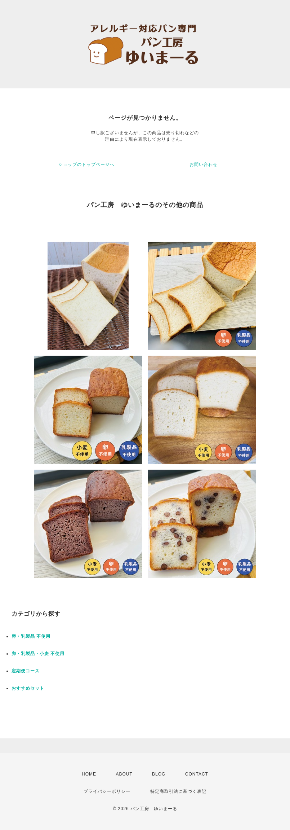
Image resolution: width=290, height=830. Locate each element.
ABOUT (124, 774)
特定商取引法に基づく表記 (178, 791)
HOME (89, 774)
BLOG (158, 774)
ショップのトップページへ (86, 164)
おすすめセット (28, 688)
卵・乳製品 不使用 (31, 636)
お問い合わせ (203, 164)
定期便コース (26, 670)
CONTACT (196, 774)
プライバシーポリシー (107, 791)
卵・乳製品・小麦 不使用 (38, 653)
